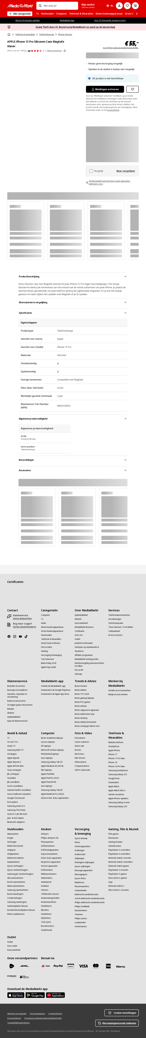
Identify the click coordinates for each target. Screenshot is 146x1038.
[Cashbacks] (79, 631)
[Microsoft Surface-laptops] (52, 749)
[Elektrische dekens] (15, 857)
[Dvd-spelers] (12, 802)
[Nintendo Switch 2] (116, 886)
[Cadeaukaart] (114, 631)
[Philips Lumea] (81, 918)
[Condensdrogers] (14, 898)
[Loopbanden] (80, 922)
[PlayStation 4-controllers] (119, 853)
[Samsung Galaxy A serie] (119, 802)
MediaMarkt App (67, 20)
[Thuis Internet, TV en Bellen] (120, 627)
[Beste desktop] (81, 718)
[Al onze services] (115, 635)
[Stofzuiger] (12, 841)
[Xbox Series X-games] (117, 878)
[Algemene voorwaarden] (17, 1014)
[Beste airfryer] (81, 706)
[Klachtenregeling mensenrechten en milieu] (90, 664)
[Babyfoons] (79, 882)
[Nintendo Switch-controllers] (120, 861)
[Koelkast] (45, 886)
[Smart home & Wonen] (50, 643)
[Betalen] (10, 708)
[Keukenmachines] (48, 902)
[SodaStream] (46, 930)
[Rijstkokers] (46, 918)
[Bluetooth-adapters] (16, 822)
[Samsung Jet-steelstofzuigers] (20, 874)
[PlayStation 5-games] (117, 874)
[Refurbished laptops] (50, 754)
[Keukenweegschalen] (50, 898)
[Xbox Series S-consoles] (118, 890)
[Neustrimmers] (81, 910)
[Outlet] (77, 639)
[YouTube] (21, 636)
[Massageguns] (81, 874)
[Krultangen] (80, 850)
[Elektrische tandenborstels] (86, 894)
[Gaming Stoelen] (115, 841)
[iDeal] (45, 966)
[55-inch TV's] (12, 741)
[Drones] (78, 749)
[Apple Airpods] (13, 758)
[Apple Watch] (113, 786)
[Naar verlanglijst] (127, 5)
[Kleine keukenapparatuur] (52, 627)
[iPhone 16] (112, 762)
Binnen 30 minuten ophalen (28, 20)
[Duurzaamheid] (81, 623)
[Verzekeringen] (114, 619)
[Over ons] (79, 635)
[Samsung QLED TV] (15, 749)
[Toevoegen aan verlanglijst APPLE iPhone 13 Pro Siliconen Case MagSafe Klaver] (132, 89)
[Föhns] (77, 842)
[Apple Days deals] (48, 667)
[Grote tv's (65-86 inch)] (17, 814)
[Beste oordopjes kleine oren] (87, 726)
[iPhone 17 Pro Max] (116, 758)
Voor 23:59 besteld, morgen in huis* (110, 20)
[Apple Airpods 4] (14, 762)
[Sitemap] (78, 674)
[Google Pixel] (113, 778)
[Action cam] (79, 745)
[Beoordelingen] (36, 50)
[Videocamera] (80, 762)
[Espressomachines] (49, 853)
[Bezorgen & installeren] (17, 690)
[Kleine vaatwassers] (16, 914)
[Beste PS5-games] (82, 702)
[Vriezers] (44, 890)
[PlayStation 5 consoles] (118, 870)
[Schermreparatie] (115, 623)
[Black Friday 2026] (48, 663)
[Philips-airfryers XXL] (50, 837)
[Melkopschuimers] (48, 874)
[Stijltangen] (79, 858)
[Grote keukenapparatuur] (52, 631)
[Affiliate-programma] (84, 655)
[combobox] (60, 6)
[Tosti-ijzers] (46, 922)
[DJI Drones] (79, 754)
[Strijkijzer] (11, 849)
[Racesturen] (113, 837)
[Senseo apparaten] (49, 865)
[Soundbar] (11, 778)
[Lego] (110, 882)
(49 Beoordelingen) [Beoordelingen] (54, 50)
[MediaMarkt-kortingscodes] (87, 659)
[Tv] (42, 619)
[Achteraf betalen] (120, 966)
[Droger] (10, 837)
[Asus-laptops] (47, 758)
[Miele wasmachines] (15, 886)
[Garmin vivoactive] (116, 794)
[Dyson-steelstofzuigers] (17, 870)
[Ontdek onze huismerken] (119, 690)
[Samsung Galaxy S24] (117, 806)
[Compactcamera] (82, 766)
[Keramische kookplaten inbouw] (21, 910)
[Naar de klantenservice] (17, 720)
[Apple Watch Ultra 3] (116, 790)
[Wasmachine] (12, 833)
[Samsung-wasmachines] (17, 890)
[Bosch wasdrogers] (15, 894)
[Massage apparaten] (84, 870)
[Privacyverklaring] (14, 1018)
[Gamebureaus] (114, 845)
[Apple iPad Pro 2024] (50, 778)
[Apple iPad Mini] (47, 774)
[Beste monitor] (81, 686)
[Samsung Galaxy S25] (117, 774)
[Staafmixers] (46, 906)
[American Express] (108, 966)
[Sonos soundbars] (15, 786)
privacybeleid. (113, 110)
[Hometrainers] (81, 926)
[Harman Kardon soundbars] (19, 790)
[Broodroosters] (47, 926)
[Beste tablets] (81, 690)
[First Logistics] (24, 977)
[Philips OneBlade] (82, 906)
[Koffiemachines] (48, 845)
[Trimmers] (79, 914)
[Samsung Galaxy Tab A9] (51, 790)
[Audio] (43, 623)
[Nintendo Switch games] (118, 865)
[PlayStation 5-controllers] (119, 849)
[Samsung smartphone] (118, 770)
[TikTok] (27, 636)
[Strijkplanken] (13, 853)
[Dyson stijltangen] (82, 866)
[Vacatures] (79, 651)
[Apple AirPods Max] (15, 766)
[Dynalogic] (11, 976)
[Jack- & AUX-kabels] (15, 818)
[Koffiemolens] (47, 870)
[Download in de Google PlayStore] (55, 690)
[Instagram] (16, 636)
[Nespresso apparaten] (50, 861)
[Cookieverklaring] (55, 1014)
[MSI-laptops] (46, 770)
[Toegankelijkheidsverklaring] (18, 1023)
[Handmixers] (46, 914)
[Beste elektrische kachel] (85, 722)
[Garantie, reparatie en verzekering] (22, 695)
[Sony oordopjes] (14, 770)
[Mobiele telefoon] (115, 742)
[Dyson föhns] (80, 878)
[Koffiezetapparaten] (50, 849)
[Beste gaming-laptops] (84, 698)
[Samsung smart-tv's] (16, 806)
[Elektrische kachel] (15, 845)
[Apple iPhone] (114, 750)
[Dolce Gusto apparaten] (51, 857)
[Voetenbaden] (81, 890)
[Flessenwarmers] (82, 886)
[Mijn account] (119, 5)
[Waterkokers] (46, 878)
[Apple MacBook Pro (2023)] (52, 794)
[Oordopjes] (12, 754)
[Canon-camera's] (82, 741)
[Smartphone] (113, 746)
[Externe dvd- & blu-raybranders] (55, 798)
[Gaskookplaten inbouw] (17, 906)
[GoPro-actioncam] (82, 770)
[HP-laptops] (46, 745)
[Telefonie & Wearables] (51, 639)
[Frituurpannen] (47, 841)
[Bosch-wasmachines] (16, 882)
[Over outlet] (12, 945)
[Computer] (45, 615)
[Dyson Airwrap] (81, 838)
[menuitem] (37, 14)
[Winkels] (78, 619)
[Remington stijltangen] (84, 862)
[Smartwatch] (113, 782)
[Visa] (83, 966)
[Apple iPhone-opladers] (118, 798)
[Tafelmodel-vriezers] (50, 894)
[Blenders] (45, 910)
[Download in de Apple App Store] (55, 694)
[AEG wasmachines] (15, 878)
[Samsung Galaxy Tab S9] (51, 762)
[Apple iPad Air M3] (48, 782)
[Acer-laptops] (46, 786)
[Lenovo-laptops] (48, 741)
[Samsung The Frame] (16, 810)
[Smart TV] (11, 745)
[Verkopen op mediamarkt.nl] (87, 647)
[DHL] (24, 966)
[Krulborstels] (80, 854)
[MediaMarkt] (20, 5)
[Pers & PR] (79, 670)
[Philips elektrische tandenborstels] (90, 902)
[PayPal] (58, 966)
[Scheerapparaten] (82, 846)
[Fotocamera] (80, 737)
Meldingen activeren (105, 89)
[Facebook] (10, 636)
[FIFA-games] (113, 833)
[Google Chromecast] (16, 798)
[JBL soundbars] (13, 782)
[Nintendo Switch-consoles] (119, 857)
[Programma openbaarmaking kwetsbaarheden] (43, 1018)
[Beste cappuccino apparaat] (87, 710)
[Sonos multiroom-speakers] (19, 794)
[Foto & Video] (46, 647)
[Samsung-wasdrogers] (17, 902)
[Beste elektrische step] (84, 714)
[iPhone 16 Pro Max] (116, 766)
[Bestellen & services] (16, 686)
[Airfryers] (45, 833)
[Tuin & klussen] (47, 659)
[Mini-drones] (80, 758)
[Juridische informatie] (84, 643)
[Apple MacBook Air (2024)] (52, 766)
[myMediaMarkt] (81, 615)
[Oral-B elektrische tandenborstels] (90, 898)
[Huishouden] (46, 635)
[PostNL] (11, 966)
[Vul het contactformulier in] (24, 626)
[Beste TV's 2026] (82, 694)
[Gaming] (44, 651)
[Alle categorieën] (19, 13)
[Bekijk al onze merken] (118, 694)
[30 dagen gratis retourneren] (20, 704)
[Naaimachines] (13, 861)
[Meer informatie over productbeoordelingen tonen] (64, 50)
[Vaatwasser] (46, 882)
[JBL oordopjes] (13, 774)
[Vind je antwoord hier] (22, 618)
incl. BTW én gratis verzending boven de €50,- (121, 48)
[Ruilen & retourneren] (16, 700)
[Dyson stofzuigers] (15, 865)
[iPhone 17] (112, 754)
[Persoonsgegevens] (37, 1014)
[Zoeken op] (40, 5)
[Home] (9, 34)
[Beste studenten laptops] (52, 737)
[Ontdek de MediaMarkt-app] (53, 686)
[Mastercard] (95, 966)
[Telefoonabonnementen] (119, 615)
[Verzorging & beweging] (51, 655)
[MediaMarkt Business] (84, 627)
